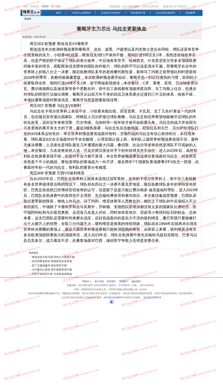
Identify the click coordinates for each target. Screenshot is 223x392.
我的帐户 (123, 281)
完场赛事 (190, 12)
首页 (58, 12)
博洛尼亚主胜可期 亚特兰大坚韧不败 (53, 257)
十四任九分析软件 (81, 12)
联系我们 (111, 281)
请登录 (45, 6)
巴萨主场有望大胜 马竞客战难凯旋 (52, 273)
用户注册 (55, 6)
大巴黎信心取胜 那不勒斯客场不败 (52, 269)
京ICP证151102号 (152, 297)
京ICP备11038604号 (113, 297)
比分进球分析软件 (165, 12)
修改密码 (136, 281)
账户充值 (99, 281)
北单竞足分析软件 (111, 12)
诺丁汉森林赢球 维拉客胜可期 (49, 265)
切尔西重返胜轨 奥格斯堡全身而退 (52, 261)
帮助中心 (86, 281)
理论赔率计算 (138, 12)
